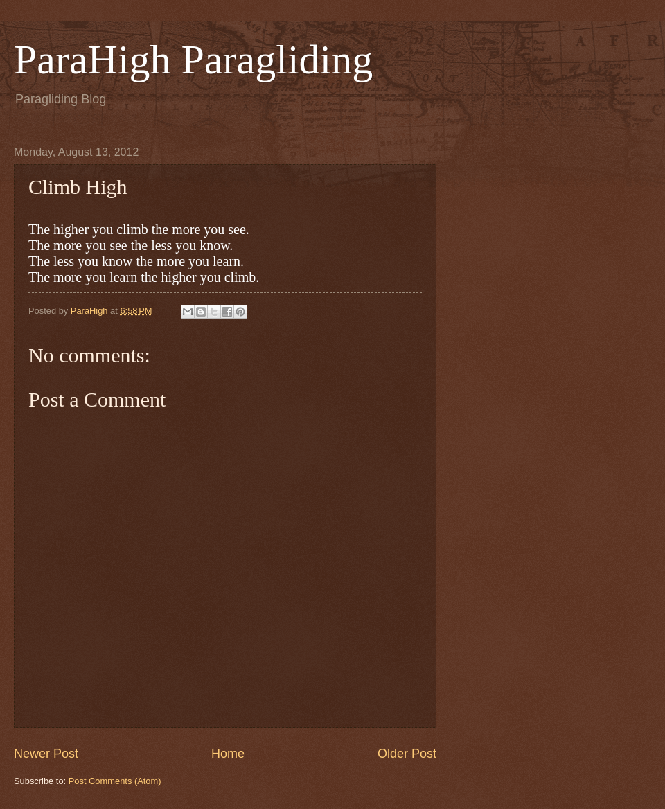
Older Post (407, 754)
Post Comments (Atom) (115, 781)
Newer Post (46, 754)
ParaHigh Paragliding (193, 59)
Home (228, 754)
